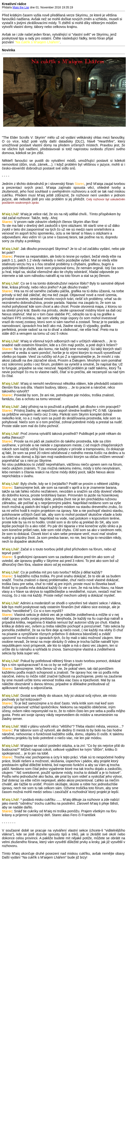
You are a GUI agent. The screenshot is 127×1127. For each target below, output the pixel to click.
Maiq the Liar (21, 7)
